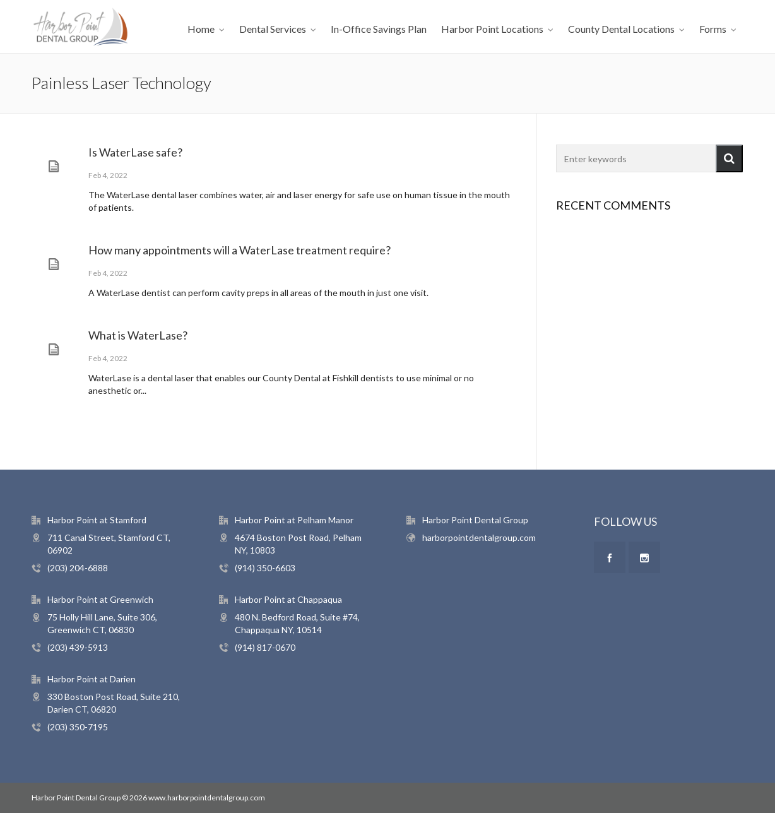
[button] (729, 158)
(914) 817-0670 (265, 647)
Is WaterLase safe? (135, 152)
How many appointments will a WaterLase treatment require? (239, 250)
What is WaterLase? (137, 335)
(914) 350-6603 (265, 567)
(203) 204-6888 (77, 567)
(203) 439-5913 (77, 647)
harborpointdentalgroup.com (479, 537)
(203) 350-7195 (77, 726)
